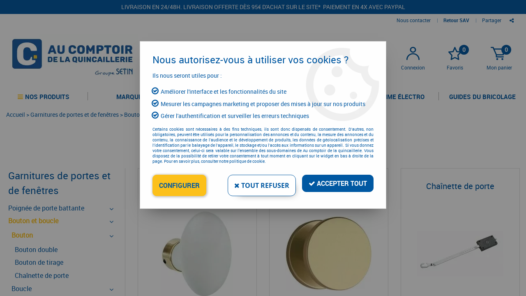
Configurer (179, 185)
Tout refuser (261, 185)
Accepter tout (338, 183)
